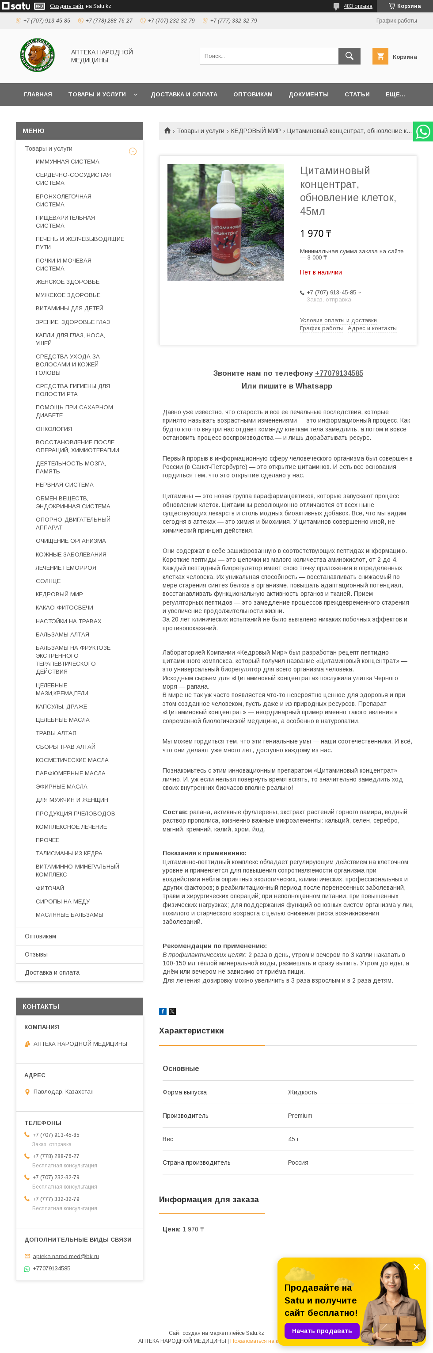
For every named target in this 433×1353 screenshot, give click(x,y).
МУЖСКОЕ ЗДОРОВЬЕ (68, 295)
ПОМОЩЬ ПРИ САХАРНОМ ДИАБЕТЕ (74, 411)
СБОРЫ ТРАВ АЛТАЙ (65, 746)
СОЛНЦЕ (48, 581)
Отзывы (36, 954)
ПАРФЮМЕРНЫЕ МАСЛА (71, 773)
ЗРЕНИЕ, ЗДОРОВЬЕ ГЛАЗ (73, 322)
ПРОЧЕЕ (47, 840)
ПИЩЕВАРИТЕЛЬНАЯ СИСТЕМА (65, 221)
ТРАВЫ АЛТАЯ (56, 733)
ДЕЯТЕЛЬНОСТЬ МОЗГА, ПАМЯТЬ (71, 467)
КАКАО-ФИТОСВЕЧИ (64, 607)
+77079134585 (339, 373)
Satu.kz (255, 1333)
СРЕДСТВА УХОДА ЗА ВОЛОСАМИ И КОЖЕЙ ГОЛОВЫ (68, 364)
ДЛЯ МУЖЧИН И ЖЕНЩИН (72, 800)
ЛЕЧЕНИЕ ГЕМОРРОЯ (66, 567)
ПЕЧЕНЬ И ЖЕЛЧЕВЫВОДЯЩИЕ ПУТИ (80, 243)
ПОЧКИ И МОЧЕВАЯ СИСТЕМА (63, 264)
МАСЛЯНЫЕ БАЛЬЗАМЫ (69, 914)
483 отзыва (358, 6)
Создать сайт (67, 6)
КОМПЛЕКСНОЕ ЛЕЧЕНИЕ (71, 826)
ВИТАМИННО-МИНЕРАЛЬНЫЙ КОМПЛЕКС (77, 870)
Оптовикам (253, 94)
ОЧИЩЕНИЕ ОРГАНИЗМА (71, 540)
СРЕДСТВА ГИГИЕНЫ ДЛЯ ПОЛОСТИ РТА (73, 390)
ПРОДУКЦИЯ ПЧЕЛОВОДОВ (75, 813)
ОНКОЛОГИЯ (54, 429)
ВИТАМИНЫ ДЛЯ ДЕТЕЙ (69, 308)
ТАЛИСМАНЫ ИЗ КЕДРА (69, 853)
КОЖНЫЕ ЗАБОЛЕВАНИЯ (71, 554)
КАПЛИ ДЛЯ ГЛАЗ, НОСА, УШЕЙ (70, 339)
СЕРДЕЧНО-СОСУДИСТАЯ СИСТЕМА (73, 179)
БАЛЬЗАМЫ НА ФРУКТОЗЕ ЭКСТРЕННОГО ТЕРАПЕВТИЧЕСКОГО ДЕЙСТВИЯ (73, 659)
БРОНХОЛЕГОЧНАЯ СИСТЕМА (63, 200)
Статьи (357, 94)
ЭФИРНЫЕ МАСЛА (61, 786)
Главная (38, 94)
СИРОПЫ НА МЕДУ (63, 901)
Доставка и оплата (184, 94)
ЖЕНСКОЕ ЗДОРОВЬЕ (67, 281)
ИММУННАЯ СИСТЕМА (67, 161)
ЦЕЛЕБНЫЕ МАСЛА (63, 720)
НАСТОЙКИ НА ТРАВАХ (69, 621)
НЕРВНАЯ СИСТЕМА (65, 484)
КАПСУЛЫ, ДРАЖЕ (61, 706)
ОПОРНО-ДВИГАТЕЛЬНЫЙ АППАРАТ (73, 523)
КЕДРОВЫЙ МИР (256, 130)
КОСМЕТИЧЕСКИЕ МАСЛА (72, 760)
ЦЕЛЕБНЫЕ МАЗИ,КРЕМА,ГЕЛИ (62, 689)
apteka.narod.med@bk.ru (66, 1256)
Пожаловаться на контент (262, 1341)
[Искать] (349, 56)
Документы (309, 94)
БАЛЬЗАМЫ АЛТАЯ (62, 634)
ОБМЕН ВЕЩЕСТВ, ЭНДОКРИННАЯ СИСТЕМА (73, 502)
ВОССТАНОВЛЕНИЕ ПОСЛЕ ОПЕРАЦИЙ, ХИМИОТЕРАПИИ (77, 446)
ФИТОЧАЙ (50, 888)
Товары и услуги (97, 94)
